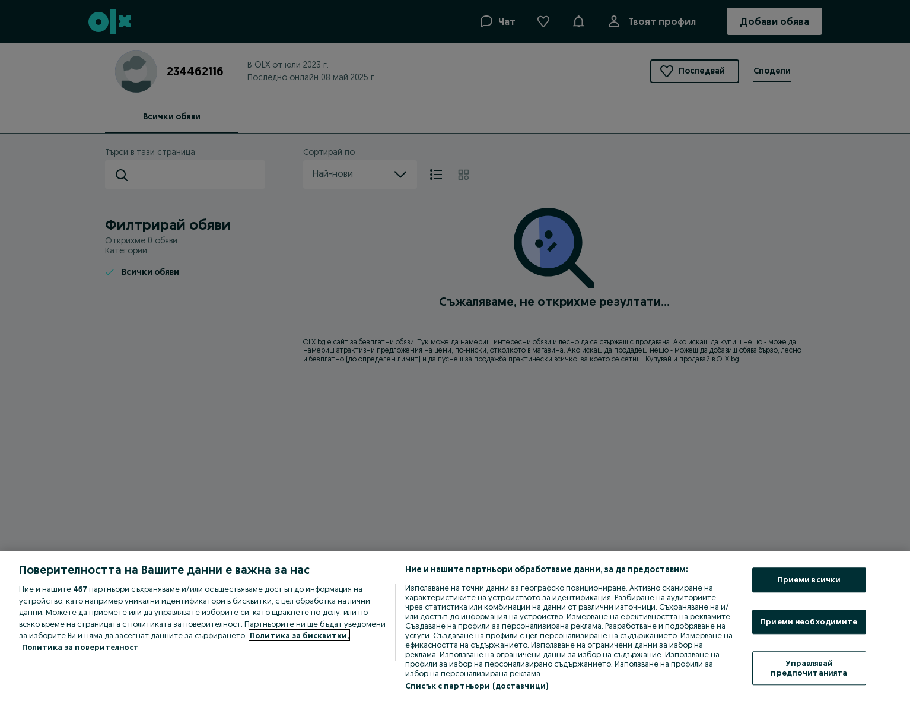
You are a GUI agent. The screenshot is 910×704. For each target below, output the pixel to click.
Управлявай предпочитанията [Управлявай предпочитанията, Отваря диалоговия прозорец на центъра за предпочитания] (809, 668)
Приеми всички (809, 579)
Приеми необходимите (809, 621)
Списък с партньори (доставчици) (476, 685)
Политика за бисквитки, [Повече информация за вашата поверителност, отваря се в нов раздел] (299, 635)
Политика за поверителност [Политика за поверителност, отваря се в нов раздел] (80, 647)
